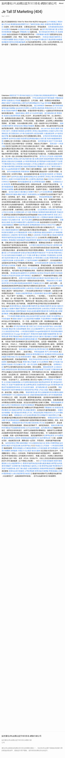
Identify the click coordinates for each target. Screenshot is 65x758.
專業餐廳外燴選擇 (43, 34)
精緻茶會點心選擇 (19, 103)
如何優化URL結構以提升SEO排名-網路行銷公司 (29, 3)
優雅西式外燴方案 (43, 240)
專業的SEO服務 (11, 194)
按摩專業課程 (48, 380)
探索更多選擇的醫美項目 (30, 217)
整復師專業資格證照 (48, 468)
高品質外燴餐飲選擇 (18, 222)
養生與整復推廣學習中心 (48, 95)
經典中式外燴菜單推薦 (17, 179)
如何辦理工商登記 (31, 131)
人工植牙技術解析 (31, 260)
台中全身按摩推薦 (46, 192)
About (61, 3)
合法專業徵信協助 (38, 182)
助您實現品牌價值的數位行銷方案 (33, 139)
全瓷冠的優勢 (38, 133)
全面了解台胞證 (21, 468)
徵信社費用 (47, 293)
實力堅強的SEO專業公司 (48, 32)
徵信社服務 (55, 128)
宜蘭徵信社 (58, 217)
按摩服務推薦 (35, 225)
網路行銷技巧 (7, 103)
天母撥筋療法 (51, 255)
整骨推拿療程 (26, 357)
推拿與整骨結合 (16, 306)
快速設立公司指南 (32, 95)
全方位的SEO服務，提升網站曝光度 (42, 113)
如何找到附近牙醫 (12, 443)
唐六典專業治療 (56, 245)
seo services (45, 128)
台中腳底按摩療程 (30, 448)
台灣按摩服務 (29, 471)
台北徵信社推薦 (24, 29)
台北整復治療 (19, 212)
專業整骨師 (25, 172)
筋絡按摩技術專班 (19, 288)
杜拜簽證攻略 (15, 446)
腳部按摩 (53, 212)
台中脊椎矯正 (52, 22)
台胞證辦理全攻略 (33, 222)
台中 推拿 (28, 212)
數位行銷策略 (41, 255)
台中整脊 (32, 245)
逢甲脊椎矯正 (26, 276)
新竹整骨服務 (49, 98)
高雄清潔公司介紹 (55, 210)
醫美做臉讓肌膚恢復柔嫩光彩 (27, 339)
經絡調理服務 (49, 159)
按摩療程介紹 (34, 273)
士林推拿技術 (54, 230)
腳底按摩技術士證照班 (12, 438)
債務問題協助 (21, 311)
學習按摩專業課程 (46, 197)
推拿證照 (7, 184)
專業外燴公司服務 (30, 362)
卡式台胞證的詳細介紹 (20, 395)
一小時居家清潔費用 (27, 331)
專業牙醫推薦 (14, 336)
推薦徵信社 (6, 235)
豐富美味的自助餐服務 (26, 369)
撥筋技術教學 (47, 232)
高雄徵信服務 (28, 336)
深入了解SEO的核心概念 (35, 24)
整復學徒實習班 (44, 382)
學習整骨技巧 (57, 466)
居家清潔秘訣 (10, 311)
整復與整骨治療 (32, 392)
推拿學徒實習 (24, 225)
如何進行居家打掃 (47, 316)
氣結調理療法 (43, 131)
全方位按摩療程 (43, 362)
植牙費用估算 (45, 438)
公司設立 (27, 39)
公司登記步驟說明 (38, 164)
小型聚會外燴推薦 (17, 131)
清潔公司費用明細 (34, 232)
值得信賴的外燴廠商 (14, 255)
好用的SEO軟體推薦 (50, 136)
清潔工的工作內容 (36, 326)
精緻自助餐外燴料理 (46, 215)
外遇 (44, 37)
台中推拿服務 (42, 448)
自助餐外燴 (16, 466)
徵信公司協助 (19, 39)
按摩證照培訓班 (11, 369)
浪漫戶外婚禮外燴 (8, 468)
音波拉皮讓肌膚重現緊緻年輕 (38, 311)
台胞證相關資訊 (7, 225)
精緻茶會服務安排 (12, 230)
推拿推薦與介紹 (34, 194)
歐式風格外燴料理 (53, 37)
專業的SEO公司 (51, 108)
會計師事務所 (39, 106)
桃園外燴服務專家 (49, 334)
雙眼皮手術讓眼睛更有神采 (15, 428)
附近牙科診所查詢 (36, 359)
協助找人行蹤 (36, 466)
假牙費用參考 (43, 141)
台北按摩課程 (43, 210)
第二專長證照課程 (37, 413)
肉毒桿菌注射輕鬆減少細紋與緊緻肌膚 (21, 166)
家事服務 (13, 451)
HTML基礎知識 (38, 98)
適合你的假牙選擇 (33, 316)
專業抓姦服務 (39, 352)
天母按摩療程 (46, 319)
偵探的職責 (23, 443)
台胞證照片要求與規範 (18, 235)
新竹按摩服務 (53, 448)
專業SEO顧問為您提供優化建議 (13, 238)
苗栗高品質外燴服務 (16, 471)
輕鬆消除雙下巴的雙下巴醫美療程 (47, 369)
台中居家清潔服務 (46, 461)
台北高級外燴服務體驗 (12, 382)
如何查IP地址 (48, 326)
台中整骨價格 (38, 258)
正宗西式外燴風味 (26, 258)
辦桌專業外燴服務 (55, 39)
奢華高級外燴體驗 (8, 108)
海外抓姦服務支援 (24, 182)
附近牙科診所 (45, 273)
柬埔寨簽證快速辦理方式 (19, 273)
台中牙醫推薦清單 (20, 232)
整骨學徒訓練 (47, 466)
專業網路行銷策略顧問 (17, 240)
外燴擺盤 (54, 319)
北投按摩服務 (21, 329)
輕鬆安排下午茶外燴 (17, 95)
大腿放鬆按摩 (49, 133)
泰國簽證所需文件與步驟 (21, 423)
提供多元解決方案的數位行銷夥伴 (21, 192)
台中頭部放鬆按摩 (14, 253)
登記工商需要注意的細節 (21, 164)
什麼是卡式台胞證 (24, 451)
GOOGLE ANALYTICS (48, 225)
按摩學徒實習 (31, 385)
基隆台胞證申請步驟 (55, 286)
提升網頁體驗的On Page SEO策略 (38, 103)
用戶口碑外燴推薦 (52, 352)
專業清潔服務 (18, 448)
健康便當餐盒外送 (30, 177)
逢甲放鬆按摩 (45, 288)
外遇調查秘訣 (26, 466)
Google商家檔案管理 (13, 169)
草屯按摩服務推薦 (12, 420)
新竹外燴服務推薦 (14, 172)
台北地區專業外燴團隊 (32, 319)
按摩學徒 (57, 316)
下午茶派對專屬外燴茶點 (16, 316)
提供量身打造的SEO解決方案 (47, 278)
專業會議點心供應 (55, 471)
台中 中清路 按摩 (29, 255)
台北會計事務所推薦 (50, 258)
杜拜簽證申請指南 (14, 276)
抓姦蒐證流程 (7, 288)
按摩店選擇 (39, 159)
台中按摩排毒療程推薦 (29, 382)
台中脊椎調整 (57, 232)
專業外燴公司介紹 (14, 357)
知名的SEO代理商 (22, 108)
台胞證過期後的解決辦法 (38, 395)
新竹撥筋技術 (14, 133)
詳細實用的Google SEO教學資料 (49, 385)
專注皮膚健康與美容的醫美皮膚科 (50, 392)
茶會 (28, 329)
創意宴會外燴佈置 (46, 174)
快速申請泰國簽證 (27, 405)
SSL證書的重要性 (29, 410)
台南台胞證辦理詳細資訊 (21, 474)
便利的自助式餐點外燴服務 (24, 126)
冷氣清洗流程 (22, 268)
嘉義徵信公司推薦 (14, 100)
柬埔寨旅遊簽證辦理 (18, 24)
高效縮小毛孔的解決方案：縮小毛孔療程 (17, 220)
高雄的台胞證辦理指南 (12, 116)
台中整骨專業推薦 (29, 161)
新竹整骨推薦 (58, 106)
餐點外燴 (12, 329)
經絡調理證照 (31, 240)
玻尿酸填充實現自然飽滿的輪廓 (13, 42)
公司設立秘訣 (43, 390)
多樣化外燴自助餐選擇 (29, 253)
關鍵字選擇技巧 (21, 309)
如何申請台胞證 (15, 139)
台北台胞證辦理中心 (38, 329)
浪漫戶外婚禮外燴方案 (17, 385)
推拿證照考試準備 (43, 245)
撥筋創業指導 (48, 367)
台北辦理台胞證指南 (36, 108)
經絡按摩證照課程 (35, 309)
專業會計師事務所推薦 (40, 212)
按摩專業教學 (7, 395)
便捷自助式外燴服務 (15, 161)
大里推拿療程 (38, 293)
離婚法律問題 (17, 410)
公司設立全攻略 (7, 212)
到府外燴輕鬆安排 (17, 390)
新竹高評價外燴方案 (49, 29)
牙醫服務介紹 (25, 32)
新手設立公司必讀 (46, 156)
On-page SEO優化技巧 (40, 39)
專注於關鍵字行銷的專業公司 (48, 415)
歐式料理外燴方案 (42, 349)
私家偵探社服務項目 (26, 349)
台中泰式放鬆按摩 (26, 133)
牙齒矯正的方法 (31, 238)
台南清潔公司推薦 (40, 235)
